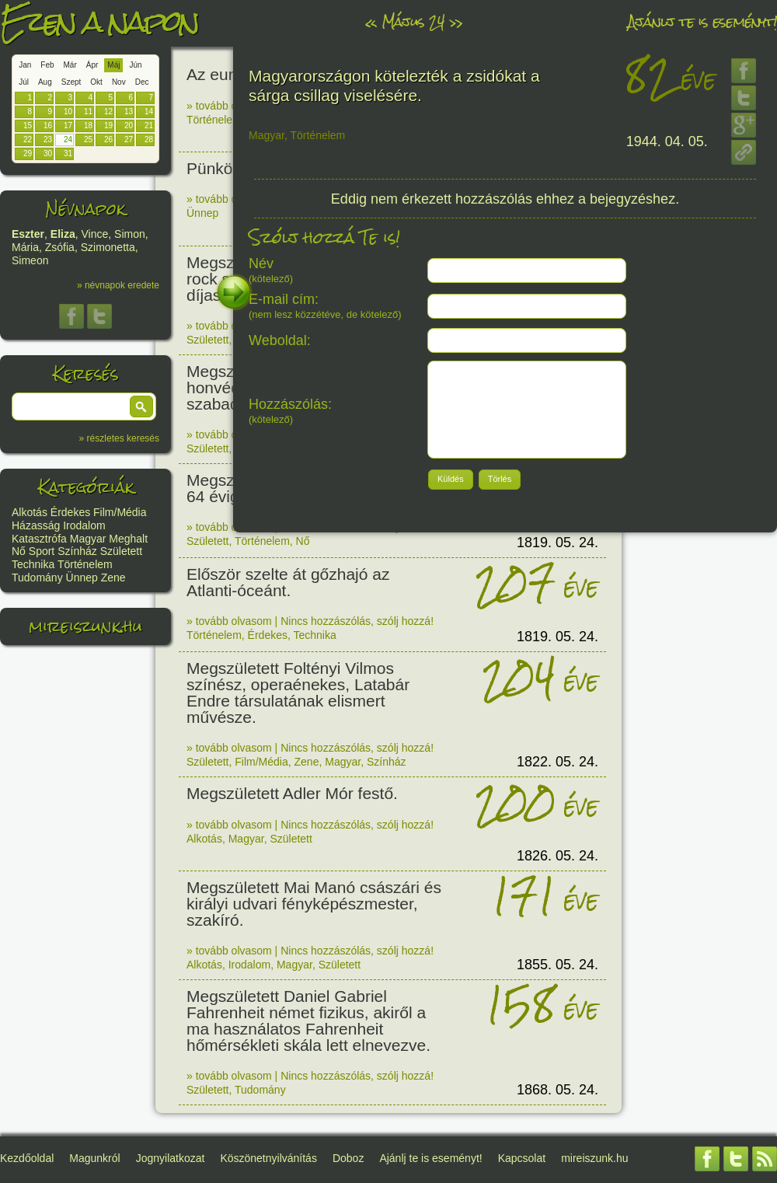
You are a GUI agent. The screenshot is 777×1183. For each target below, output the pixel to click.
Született (121, 551)
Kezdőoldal (27, 1158)
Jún (135, 65)
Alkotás (29, 512)
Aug (45, 82)
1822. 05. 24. (557, 761)
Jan (25, 65)
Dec (142, 82)
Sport (41, 551)
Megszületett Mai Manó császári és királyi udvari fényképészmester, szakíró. (313, 903)
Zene (113, 577)
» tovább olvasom (229, 105)
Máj (113, 65)
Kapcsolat (521, 1158)
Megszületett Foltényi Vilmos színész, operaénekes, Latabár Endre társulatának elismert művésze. (297, 692)
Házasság (36, 525)
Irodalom (84, 525)
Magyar (88, 538)
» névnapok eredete (118, 285)
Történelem (85, 564)
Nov (119, 82)
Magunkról (94, 1158)
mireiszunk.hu (85, 626)
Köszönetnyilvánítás (268, 1158)
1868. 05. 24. (557, 1090)
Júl (24, 82)
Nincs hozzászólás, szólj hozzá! (357, 621)
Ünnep (82, 577)
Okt (96, 82)
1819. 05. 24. (557, 542)
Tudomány (37, 577)
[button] (141, 406)
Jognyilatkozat (170, 1158)
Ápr (92, 65)
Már (70, 65)
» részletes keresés (119, 438)
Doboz (348, 1158)
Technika (33, 564)
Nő (19, 551)
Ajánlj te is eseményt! (702, 21)
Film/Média (119, 512)
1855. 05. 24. (557, 964)
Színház (77, 551)
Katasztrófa (39, 538)
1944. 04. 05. (667, 141)
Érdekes (70, 512)
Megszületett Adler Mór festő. (292, 793)
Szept (71, 82)
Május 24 (413, 21)
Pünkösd (218, 168)
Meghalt (128, 538)
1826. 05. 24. (557, 856)
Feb (47, 65)
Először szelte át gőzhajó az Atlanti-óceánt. (287, 582)
